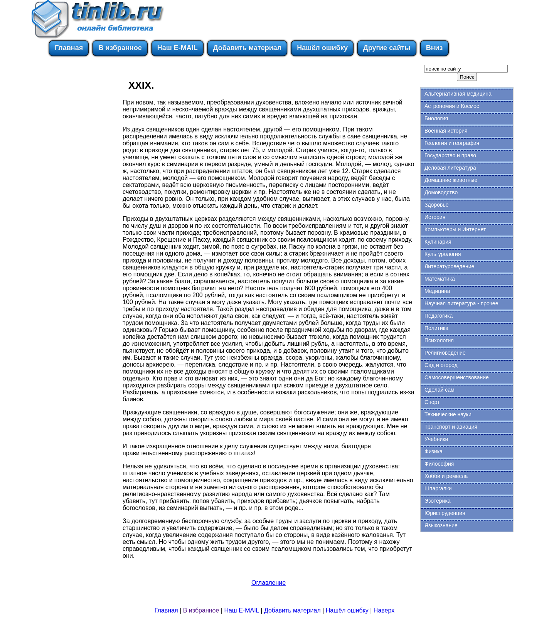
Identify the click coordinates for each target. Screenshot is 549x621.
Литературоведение (449, 266)
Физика (433, 451)
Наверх (384, 610)
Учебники (436, 439)
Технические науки (448, 414)
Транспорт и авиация (450, 427)
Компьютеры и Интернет (455, 229)
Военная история (446, 131)
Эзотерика (437, 501)
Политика (436, 328)
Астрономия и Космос (451, 106)
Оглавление (268, 582)
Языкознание (441, 525)
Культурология (442, 254)
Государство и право (450, 155)
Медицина (437, 291)
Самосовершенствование (456, 377)
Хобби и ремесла (446, 476)
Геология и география (451, 143)
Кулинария (437, 242)
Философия (439, 464)
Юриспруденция (444, 513)
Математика (439, 279)
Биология (436, 118)
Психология (439, 340)
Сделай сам (439, 390)
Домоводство (441, 192)
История (434, 217)
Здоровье (436, 205)
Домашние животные (450, 180)
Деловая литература (450, 168)
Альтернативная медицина (458, 94)
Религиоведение (445, 353)
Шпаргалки (438, 488)
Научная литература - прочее (461, 303)
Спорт (432, 402)
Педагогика (438, 316)
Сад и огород (441, 365)
